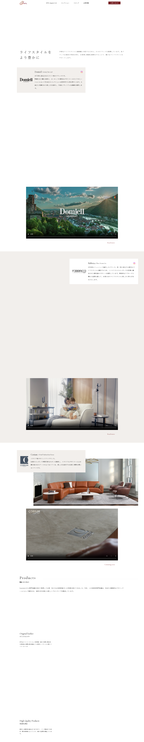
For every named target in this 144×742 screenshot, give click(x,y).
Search (123, 3)
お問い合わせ (114, 3)
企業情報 (86, 3)
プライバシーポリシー (110, 739)
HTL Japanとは (51, 3)
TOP (69, 731)
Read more (111, 140)
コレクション (65, 3)
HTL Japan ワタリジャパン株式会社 (23, 3)
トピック (76, 3)
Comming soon (109, 359)
